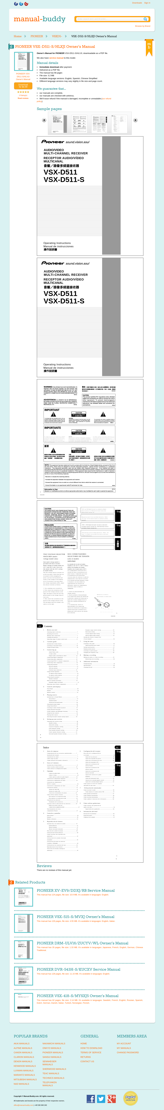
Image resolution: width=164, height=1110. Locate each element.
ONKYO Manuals (52, 1048)
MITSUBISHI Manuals (25, 1079)
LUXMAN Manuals (24, 1070)
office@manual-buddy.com (23, 1105)
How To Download (91, 1048)
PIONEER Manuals (53, 1052)
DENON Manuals (23, 1061)
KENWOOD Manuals (25, 1066)
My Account (124, 1043)
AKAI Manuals (21, 1043)
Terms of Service (91, 1052)
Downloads (137, 3)
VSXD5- (57, 36)
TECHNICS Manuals (53, 1078)
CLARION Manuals (24, 1057)
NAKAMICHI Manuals (54, 1043)
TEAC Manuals (51, 1073)
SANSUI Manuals (52, 1057)
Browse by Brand (142, 26)
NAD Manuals (21, 1084)
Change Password (128, 1052)
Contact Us (87, 1061)
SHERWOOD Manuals (54, 1069)
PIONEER (37, 36)
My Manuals (124, 1048)
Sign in (147, 3)
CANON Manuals (23, 1052)
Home (18, 36)
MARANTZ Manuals (24, 1075)
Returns (86, 1057)
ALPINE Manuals (23, 1048)
